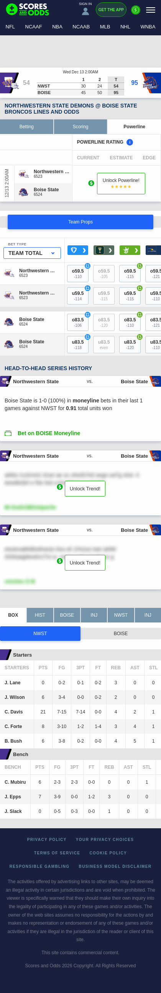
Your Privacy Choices (105, 839)
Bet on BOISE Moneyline (49, 433)
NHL (125, 27)
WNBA (147, 27)
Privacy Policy (47, 839)
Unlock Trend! (85, 489)
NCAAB (81, 27)
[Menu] (150, 10)
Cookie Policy (108, 853)
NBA (57, 27)
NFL (10, 27)
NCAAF (33, 27)
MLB (105, 27)
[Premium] (136, 13)
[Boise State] (46, 189)
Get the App (111, 10)
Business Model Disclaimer (115, 866)
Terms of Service (57, 853)
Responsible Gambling (40, 866)
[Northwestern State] (52, 171)
